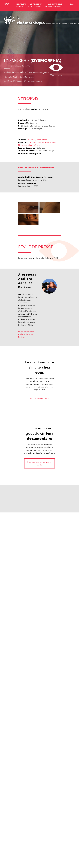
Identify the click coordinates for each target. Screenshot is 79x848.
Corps (37, 145)
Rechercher (39, 23)
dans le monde (34, 7)
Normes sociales (25, 145)
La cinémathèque (39, 398)
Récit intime (41, 139)
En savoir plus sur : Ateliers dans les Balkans (26, 334)
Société (32, 142)
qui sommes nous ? (53, 7)
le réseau (20, 7)
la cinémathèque (55, 4)
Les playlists (51, 23)
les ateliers (21, 4)
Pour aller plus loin (67, 23)
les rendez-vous (36, 4)
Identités (31, 139)
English (72, 4)
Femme (40, 142)
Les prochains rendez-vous (39, 463)
